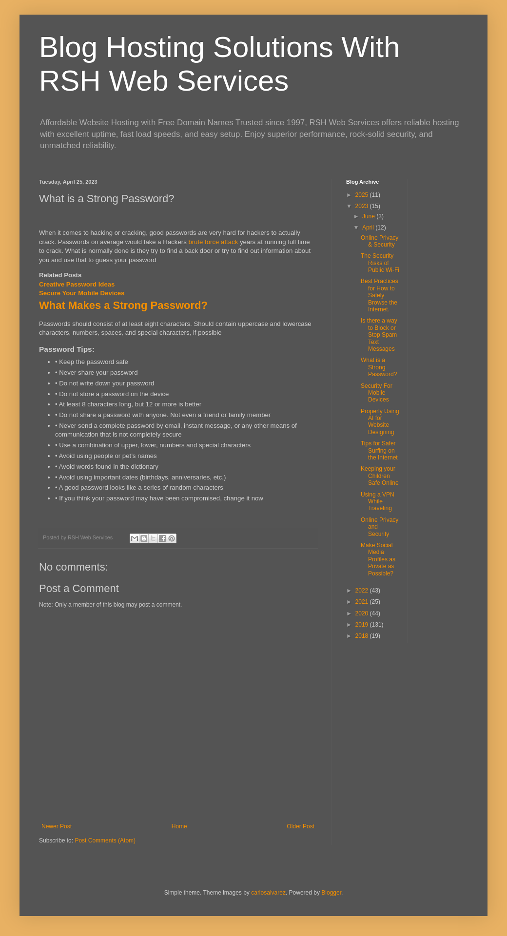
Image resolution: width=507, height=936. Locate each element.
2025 (362, 194)
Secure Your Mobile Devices (81, 293)
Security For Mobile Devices (376, 392)
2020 (362, 613)
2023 (362, 206)
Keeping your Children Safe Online (380, 475)
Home (179, 826)
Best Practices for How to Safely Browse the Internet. (379, 295)
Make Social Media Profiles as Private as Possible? (378, 559)
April (368, 227)
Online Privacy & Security (379, 241)
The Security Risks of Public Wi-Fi (380, 262)
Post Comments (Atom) (105, 840)
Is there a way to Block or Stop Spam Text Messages (379, 334)
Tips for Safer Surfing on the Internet (379, 450)
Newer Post (56, 826)
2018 (362, 635)
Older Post (300, 826)
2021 (362, 601)
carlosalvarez (268, 892)
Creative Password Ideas (77, 284)
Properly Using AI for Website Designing (380, 422)
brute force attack (213, 242)
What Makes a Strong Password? (123, 305)
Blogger (331, 892)
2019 (362, 624)
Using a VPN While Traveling (377, 501)
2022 (362, 590)
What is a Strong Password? (379, 367)
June (369, 216)
